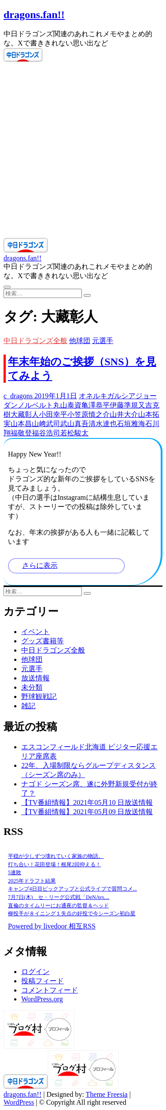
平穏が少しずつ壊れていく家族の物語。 (56, 856)
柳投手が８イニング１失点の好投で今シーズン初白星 (71, 913)
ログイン (35, 971)
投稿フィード (42, 981)
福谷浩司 (46, 433)
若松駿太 (74, 433)
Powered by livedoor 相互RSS (52, 926)
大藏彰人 (25, 414)
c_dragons (18, 396)
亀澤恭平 (95, 405)
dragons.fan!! (34, 14)
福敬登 (21, 433)
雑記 (28, 706)
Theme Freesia (107, 1094)
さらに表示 (40, 565)
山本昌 (21, 423)
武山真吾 (74, 423)
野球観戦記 (39, 696)
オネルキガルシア (107, 396)
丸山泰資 (67, 405)
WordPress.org (42, 999)
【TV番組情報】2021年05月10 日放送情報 (87, 802)
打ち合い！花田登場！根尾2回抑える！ (54, 864)
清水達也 (103, 423)
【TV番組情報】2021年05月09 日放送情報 (87, 812)
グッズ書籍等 (42, 641)
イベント (35, 631)
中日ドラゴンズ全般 (35, 340)
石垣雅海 (131, 423)
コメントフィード (49, 990)
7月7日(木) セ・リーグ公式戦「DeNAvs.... (58, 897)
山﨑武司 (46, 423)
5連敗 (14, 872)
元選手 (102, 340)
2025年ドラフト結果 (32, 881)
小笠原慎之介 (88, 414)
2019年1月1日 (55, 396)
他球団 (79, 340)
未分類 (31, 687)
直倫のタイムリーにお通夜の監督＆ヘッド (58, 905)
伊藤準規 (124, 405)
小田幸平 (53, 414)
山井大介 (124, 414)
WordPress (19, 1102)
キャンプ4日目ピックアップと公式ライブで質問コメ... (72, 889)
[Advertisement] (83, 151)
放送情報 (35, 678)
